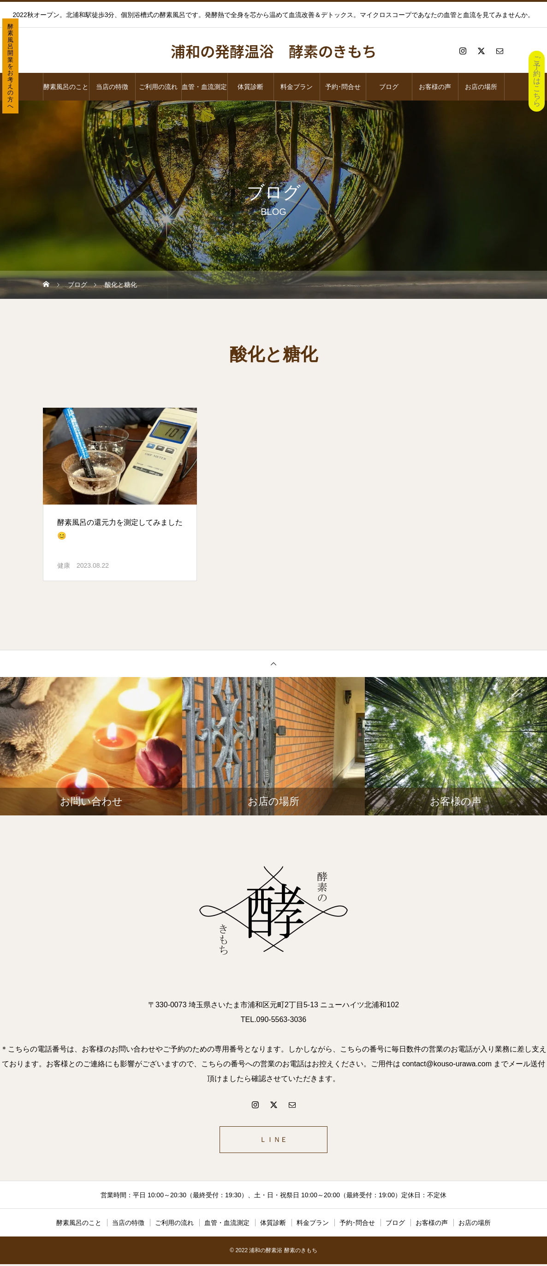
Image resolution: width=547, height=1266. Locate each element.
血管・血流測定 (204, 86)
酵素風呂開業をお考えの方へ (10, 66)
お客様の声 (435, 86)
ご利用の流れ (158, 86)
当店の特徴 (112, 86)
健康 (63, 565)
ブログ (388, 86)
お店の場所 (481, 86)
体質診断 (250, 86)
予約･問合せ (343, 86)
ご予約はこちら (537, 81)
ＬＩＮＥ (273, 1140)
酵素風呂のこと (66, 86)
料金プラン (296, 86)
